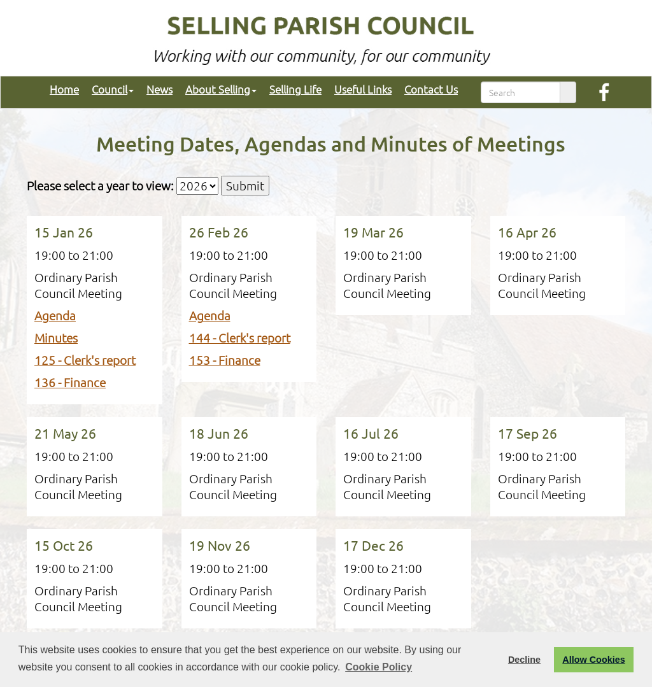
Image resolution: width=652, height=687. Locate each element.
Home (58, 89)
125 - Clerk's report (85, 359)
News (153, 89)
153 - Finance (224, 359)
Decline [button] (524, 660)
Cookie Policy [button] (378, 667)
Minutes (56, 337)
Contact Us (424, 89)
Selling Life (289, 89)
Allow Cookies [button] (593, 660)
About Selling (214, 89)
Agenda (55, 315)
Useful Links (356, 89)
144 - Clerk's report (239, 337)
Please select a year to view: (100, 185)
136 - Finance (70, 382)
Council (106, 89)
